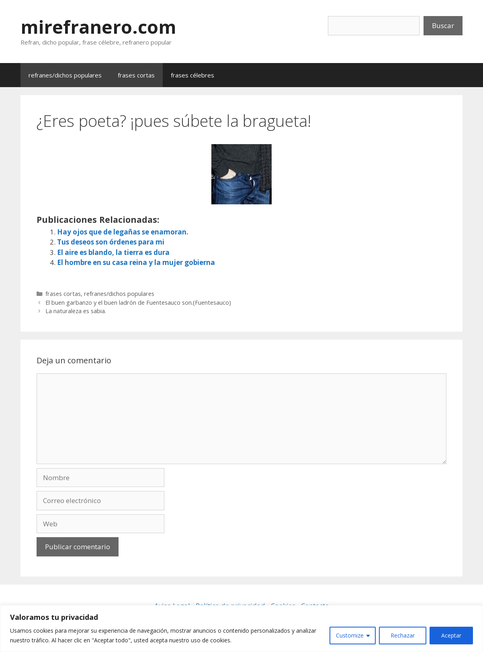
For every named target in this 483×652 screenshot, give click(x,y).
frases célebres (192, 75)
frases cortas (136, 75)
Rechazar (403, 635)
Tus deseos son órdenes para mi (110, 242)
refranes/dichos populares (65, 75)
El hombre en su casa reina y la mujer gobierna (136, 262)
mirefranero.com (98, 26)
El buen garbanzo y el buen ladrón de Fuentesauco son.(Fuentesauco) (138, 302)
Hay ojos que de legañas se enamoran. (122, 231)
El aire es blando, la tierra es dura (113, 252)
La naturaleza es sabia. (75, 311)
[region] (241, 628)
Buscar (443, 25)
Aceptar (451, 635)
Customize (350, 635)
